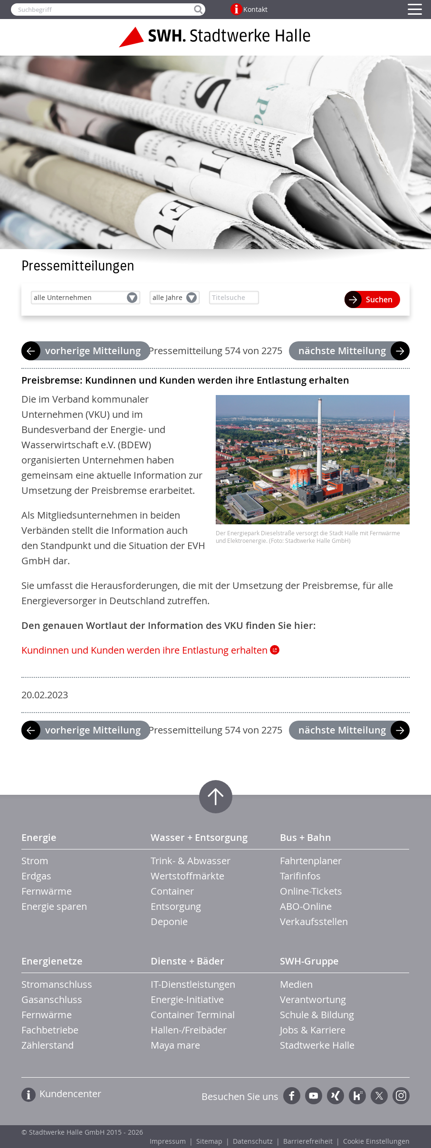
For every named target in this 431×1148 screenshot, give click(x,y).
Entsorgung (176, 906)
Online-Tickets (311, 891)
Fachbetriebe (49, 1029)
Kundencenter (70, 1093)
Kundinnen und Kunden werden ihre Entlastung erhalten (144, 650)
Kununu (357, 1095)
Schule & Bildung (317, 1014)
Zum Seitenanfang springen (215, 796)
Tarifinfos (300, 875)
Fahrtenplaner (311, 860)
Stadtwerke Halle (317, 1045)
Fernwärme (46, 891)
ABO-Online (306, 906)
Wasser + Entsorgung (199, 837)
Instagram (401, 1095)
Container (172, 891)
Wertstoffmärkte (187, 875)
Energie (39, 837)
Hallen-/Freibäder (189, 1029)
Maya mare (175, 1045)
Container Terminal (193, 1014)
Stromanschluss (56, 984)
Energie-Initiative (187, 999)
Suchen (379, 299)
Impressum (168, 1141)
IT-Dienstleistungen (193, 984)
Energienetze (52, 961)
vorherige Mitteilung (93, 350)
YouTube (313, 1095)
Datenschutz (253, 1141)
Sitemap (209, 1141)
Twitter (379, 1095)
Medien (296, 984)
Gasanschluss (51, 999)
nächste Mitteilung (342, 350)
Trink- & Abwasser (190, 860)
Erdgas (36, 875)
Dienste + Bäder (187, 961)
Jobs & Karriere (312, 1029)
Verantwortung (313, 999)
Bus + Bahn (305, 837)
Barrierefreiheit (308, 1141)
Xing (335, 1095)
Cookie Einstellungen (376, 1141)
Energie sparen (54, 906)
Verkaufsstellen (314, 921)
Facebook (291, 1095)
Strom (34, 860)
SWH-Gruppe (309, 961)
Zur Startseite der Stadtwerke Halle (216, 37)
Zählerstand (47, 1045)
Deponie (169, 921)
